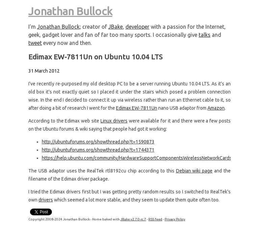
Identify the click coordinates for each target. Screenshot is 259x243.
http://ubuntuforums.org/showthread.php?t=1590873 (98, 141)
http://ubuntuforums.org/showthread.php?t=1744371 (98, 150)
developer (137, 27)
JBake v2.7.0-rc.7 (133, 219)
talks (204, 35)
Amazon (216, 108)
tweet (35, 43)
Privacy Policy (175, 219)
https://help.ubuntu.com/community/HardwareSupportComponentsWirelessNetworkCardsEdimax (144, 158)
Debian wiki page (194, 170)
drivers (45, 199)
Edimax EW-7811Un (136, 108)
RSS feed (155, 219)
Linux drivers (113, 121)
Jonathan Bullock (70, 11)
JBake (115, 27)
